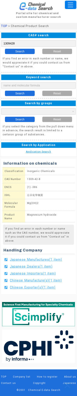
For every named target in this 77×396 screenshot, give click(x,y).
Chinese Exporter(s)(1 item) (32, 287)
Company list (21, 376)
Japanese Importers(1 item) (33, 273)
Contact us (8, 383)
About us (70, 376)
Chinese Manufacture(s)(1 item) (36, 280)
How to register (47, 376)
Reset (57, 51)
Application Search (38, 151)
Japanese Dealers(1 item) (31, 266)
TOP (4, 26)
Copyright (39, 383)
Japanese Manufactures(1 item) (36, 259)
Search (19, 51)
